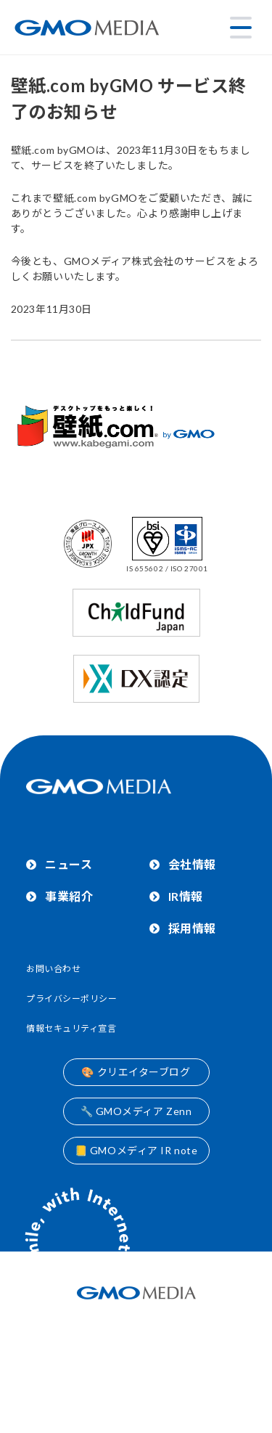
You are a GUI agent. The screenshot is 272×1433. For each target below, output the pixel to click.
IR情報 (185, 896)
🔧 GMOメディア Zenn (136, 1111)
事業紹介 (69, 896)
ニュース (68, 864)
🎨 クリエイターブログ (135, 1072)
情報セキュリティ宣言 (71, 1028)
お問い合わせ (53, 968)
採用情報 (192, 928)
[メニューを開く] (241, 27)
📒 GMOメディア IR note (136, 1150)
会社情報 (192, 864)
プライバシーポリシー (72, 998)
